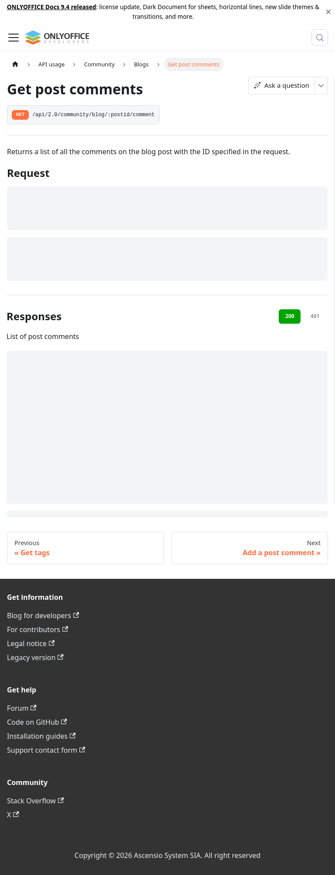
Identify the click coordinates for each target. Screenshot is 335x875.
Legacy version (35, 657)
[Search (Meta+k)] (319, 37)
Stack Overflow (35, 801)
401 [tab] (315, 316)
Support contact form (46, 750)
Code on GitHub (37, 722)
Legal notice (31, 643)
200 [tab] (289, 316)
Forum (22, 708)
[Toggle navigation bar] (13, 37)
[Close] (328, 12)
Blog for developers (43, 615)
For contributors (37, 629)
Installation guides (41, 736)
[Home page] (15, 64)
